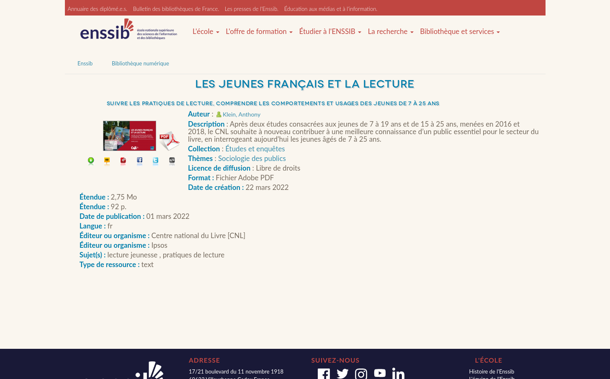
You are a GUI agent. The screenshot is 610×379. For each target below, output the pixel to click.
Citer (107, 162)
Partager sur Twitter (156, 162)
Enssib (85, 63)
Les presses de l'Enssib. (251, 8)
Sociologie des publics (252, 158)
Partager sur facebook (140, 162)
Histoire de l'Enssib (491, 371)
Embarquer (172, 162)
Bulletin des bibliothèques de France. (176, 8)
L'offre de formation (259, 31)
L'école (206, 31)
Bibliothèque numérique (140, 63)
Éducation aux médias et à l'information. (331, 8)
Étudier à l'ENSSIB (330, 31)
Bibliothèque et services (460, 31)
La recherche (391, 31)
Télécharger (91, 162)
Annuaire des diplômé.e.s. (98, 8)
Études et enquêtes (255, 148)
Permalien (124, 162)
